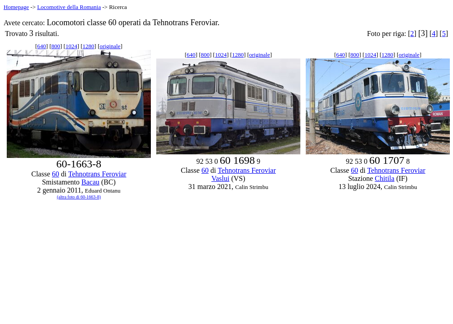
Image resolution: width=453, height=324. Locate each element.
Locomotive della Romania (69, 7)
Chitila (384, 178)
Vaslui (220, 178)
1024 (71, 46)
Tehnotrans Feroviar (97, 174)
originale (110, 46)
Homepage (16, 7)
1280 (88, 46)
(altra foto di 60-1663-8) (78, 196)
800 (55, 46)
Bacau (91, 182)
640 (41, 46)
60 (55, 174)
